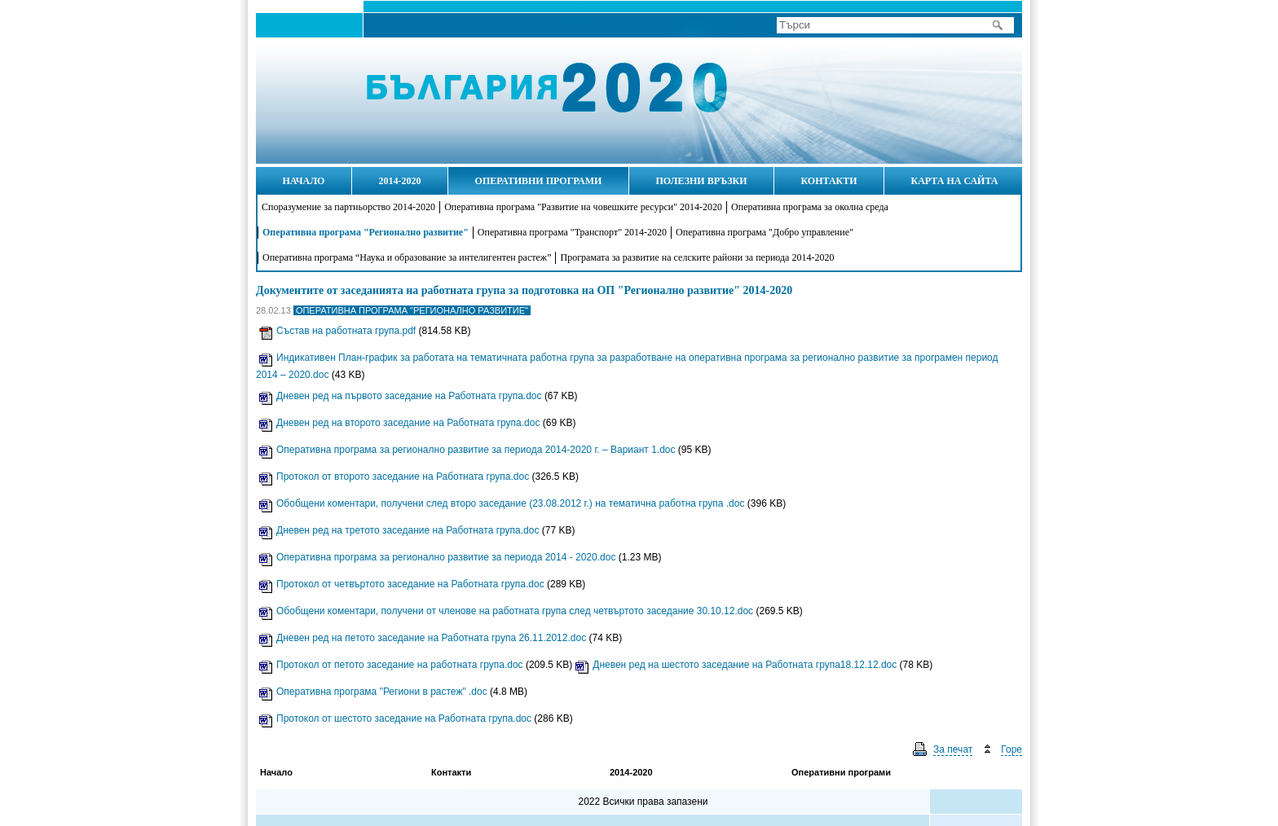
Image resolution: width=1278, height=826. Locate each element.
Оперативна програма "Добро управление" (764, 232)
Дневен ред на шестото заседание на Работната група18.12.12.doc (736, 664)
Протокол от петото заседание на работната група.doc (391, 664)
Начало (329, 99)
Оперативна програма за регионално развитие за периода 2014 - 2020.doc (437, 557)
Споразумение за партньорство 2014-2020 (348, 207)
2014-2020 (631, 772)
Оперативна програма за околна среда (809, 207)
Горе (1011, 749)
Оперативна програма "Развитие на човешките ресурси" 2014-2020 (583, 207)
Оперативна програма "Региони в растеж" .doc (373, 691)
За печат (952, 749)
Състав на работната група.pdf (337, 330)
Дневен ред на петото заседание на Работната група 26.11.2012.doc (422, 638)
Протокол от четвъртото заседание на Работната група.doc (401, 584)
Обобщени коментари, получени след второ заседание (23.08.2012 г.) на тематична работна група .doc (501, 503)
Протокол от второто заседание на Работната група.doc (394, 476)
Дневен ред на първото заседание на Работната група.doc (400, 396)
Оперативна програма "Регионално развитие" (365, 232)
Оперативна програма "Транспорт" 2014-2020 (572, 232)
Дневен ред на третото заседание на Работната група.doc (399, 530)
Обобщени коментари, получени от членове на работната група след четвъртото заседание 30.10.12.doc (506, 611)
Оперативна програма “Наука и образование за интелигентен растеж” (406, 257)
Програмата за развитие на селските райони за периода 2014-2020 (697, 257)
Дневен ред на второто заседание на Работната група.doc (399, 422)
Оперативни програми (841, 772)
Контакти (451, 772)
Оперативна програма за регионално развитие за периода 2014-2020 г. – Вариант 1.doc (467, 449)
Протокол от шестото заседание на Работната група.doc (395, 718)
